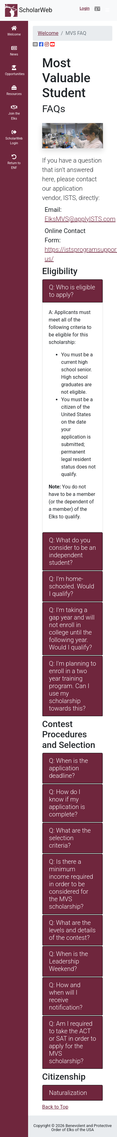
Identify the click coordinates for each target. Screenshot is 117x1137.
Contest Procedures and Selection (68, 734)
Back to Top (55, 1107)
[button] (97, 9)
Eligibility (59, 271)
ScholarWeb (28, 10)
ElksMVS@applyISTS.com (80, 219)
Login (85, 8)
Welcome (48, 33)
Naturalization (68, 1093)
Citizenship (63, 1077)
